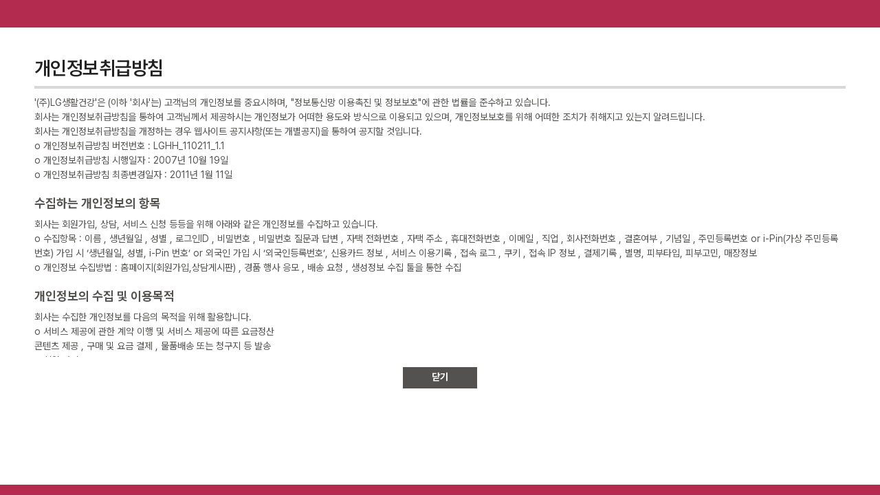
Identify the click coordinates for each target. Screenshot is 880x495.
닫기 (440, 376)
